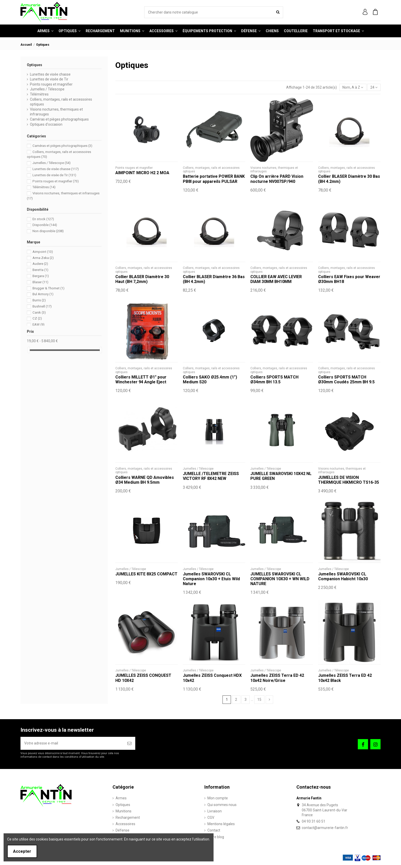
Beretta (40, 270)
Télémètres (39, 94)
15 (259, 699)
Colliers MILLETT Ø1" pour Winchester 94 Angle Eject (140, 379)
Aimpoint (42, 252)
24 (373, 87)
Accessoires (125, 824)
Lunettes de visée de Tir (49, 79)
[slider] (29, 350)
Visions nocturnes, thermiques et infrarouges (56, 111)
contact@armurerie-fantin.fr (325, 828)
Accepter (22, 851)
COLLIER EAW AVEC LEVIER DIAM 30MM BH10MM (276, 279)
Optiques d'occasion (46, 124)
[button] (163, 31)
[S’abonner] (129, 743)
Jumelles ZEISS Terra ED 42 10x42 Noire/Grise (277, 678)
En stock (43, 219)
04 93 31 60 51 (313, 821)
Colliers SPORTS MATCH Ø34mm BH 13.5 (274, 379)
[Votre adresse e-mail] (72, 743)
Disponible (44, 225)
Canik (39, 312)
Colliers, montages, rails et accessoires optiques (61, 101)
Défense (122, 830)
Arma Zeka (43, 258)
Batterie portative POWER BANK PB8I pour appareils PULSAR (214, 179)
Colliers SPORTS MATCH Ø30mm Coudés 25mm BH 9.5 (346, 379)
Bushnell (42, 306)
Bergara (40, 276)
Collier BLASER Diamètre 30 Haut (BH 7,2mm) (142, 279)
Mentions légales (221, 824)
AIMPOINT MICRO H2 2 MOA (142, 172)
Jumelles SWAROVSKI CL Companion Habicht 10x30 (343, 576)
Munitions (123, 811)
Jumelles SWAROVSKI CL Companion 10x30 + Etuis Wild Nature (211, 579)
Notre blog (215, 837)
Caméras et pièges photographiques (59, 119)
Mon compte (217, 798)
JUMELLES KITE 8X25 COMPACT (146, 574)
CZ (37, 318)
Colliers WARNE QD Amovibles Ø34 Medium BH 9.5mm (144, 480)
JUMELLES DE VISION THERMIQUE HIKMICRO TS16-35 (348, 480)
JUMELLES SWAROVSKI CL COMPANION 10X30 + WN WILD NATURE (279, 579)
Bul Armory (42, 294)
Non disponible (48, 231)
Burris (39, 300)
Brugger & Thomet (48, 288)
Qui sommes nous (222, 805)
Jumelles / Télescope (47, 89)
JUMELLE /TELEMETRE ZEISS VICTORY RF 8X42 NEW (211, 476)
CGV (210, 817)
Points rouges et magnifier (51, 84)
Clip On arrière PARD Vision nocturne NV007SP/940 (276, 179)
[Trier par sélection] (352, 87)
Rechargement (128, 817)
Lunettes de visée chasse (50, 74)
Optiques (34, 65)
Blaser (40, 282)
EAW (38, 324)
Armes (121, 798)
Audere (40, 264)
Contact (213, 830)
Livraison (214, 811)
